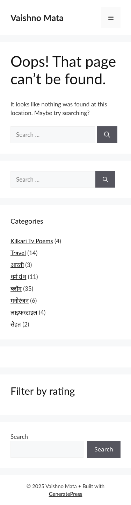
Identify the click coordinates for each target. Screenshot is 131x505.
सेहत (15, 324)
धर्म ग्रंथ (18, 276)
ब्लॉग (16, 288)
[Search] (107, 134)
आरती (17, 264)
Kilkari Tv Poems (31, 241)
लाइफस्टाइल (23, 312)
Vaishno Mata (37, 17)
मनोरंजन (19, 300)
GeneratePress (65, 494)
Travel (18, 253)
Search (19, 436)
